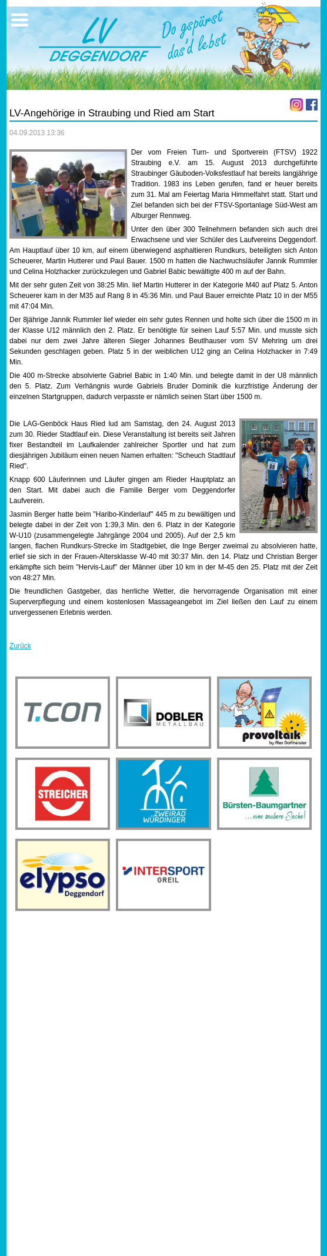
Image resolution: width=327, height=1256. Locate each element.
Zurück (20, 646)
